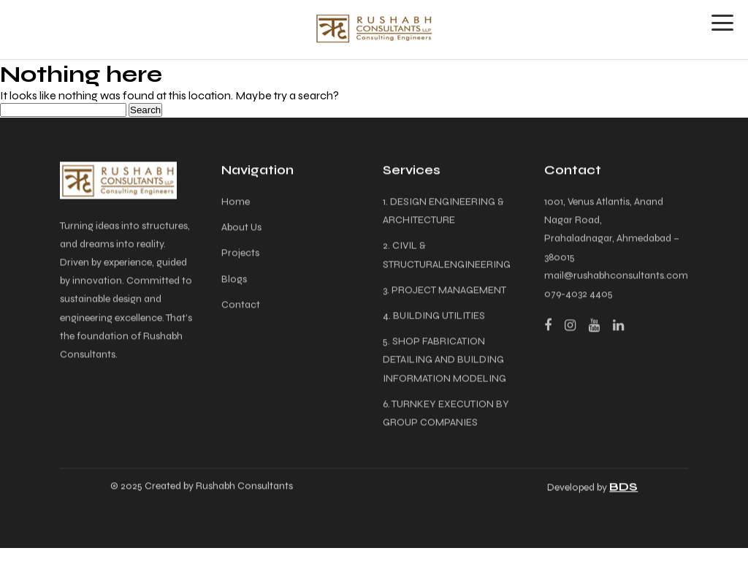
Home (235, 203)
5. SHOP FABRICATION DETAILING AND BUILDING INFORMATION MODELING (444, 360)
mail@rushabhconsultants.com (616, 276)
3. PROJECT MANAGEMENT (444, 291)
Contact (240, 306)
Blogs (234, 279)
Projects (240, 254)
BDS (623, 488)
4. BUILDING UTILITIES (434, 317)
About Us (241, 228)
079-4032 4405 (578, 295)
